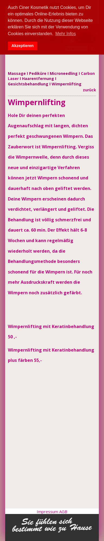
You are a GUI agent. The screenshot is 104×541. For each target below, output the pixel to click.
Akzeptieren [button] (22, 46)
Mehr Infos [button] (65, 33)
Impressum (48, 511)
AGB (63, 511)
